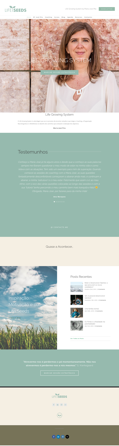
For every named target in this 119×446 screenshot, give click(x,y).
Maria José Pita (59, 128)
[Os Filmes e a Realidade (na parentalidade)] (76, 326)
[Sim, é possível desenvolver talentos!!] (76, 300)
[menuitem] (30, 17)
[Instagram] (61, 404)
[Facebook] (53, 404)
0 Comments (101, 289)
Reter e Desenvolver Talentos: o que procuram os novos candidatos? (96, 285)
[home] (59, 395)
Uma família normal (92, 309)
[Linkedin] (57, 404)
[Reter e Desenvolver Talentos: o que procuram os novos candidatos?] (76, 287)
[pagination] (54, 201)
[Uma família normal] (76, 313)
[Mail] (65, 404)
